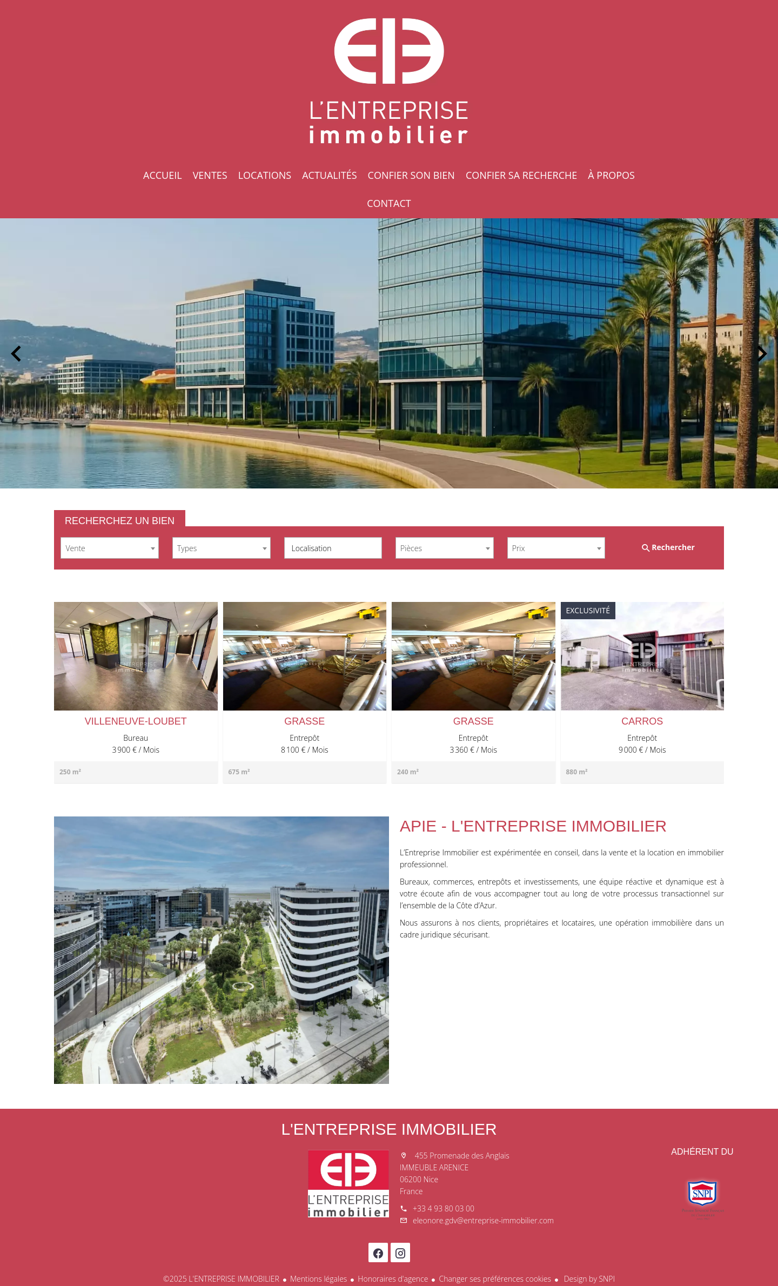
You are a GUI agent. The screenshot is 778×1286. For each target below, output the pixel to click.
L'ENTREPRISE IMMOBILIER (389, 1129)
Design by (588, 1279)
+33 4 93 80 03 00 (443, 1208)
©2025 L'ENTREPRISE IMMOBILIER (221, 1279)
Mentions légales (318, 1279)
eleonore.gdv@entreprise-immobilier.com (483, 1220)
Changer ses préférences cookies (495, 1279)
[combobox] (110, 548)
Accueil (389, 81)
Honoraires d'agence (393, 1279)
